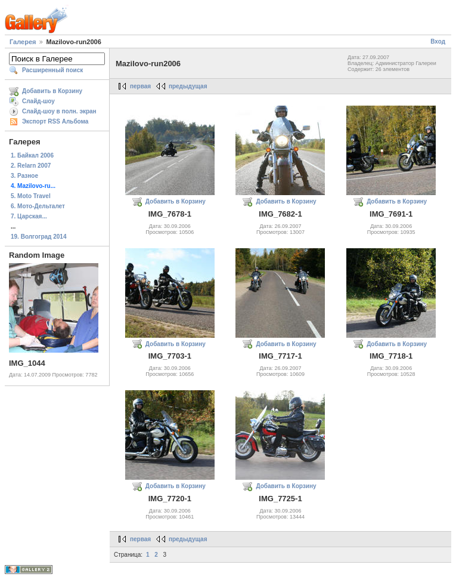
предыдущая (188, 86)
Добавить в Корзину (52, 91)
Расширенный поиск (52, 70)
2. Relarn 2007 (31, 165)
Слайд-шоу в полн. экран (59, 111)
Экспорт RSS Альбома (55, 121)
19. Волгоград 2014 (38, 236)
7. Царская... (29, 216)
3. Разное (24, 175)
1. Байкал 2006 (32, 155)
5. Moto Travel (31, 196)
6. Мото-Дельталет (38, 206)
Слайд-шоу (38, 101)
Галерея (23, 41)
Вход (437, 41)
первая (140, 86)
